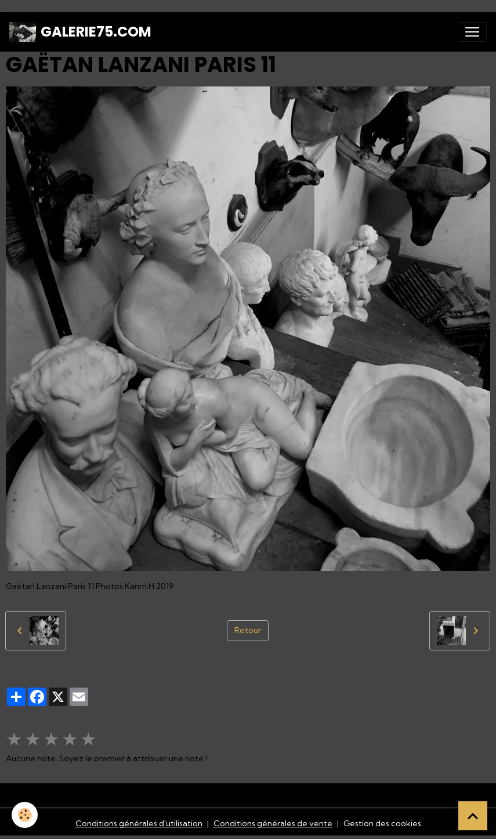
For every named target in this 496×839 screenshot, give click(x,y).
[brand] (80, 31)
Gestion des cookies (382, 823)
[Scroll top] (472, 815)
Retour (247, 630)
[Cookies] (25, 815)
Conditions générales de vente (272, 823)
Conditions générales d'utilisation (138, 823)
